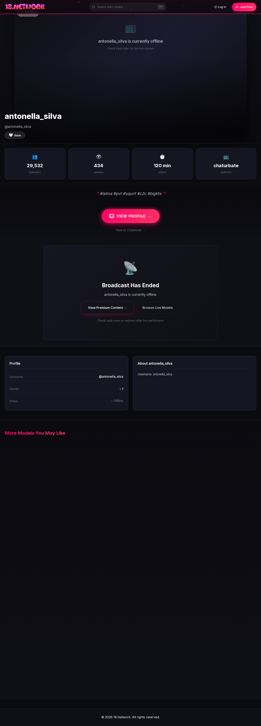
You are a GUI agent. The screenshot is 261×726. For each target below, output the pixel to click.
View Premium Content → (107, 308)
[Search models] (128, 7)
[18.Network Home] (25, 7)
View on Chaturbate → (130, 230)
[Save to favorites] (15, 135)
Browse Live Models (158, 308)
